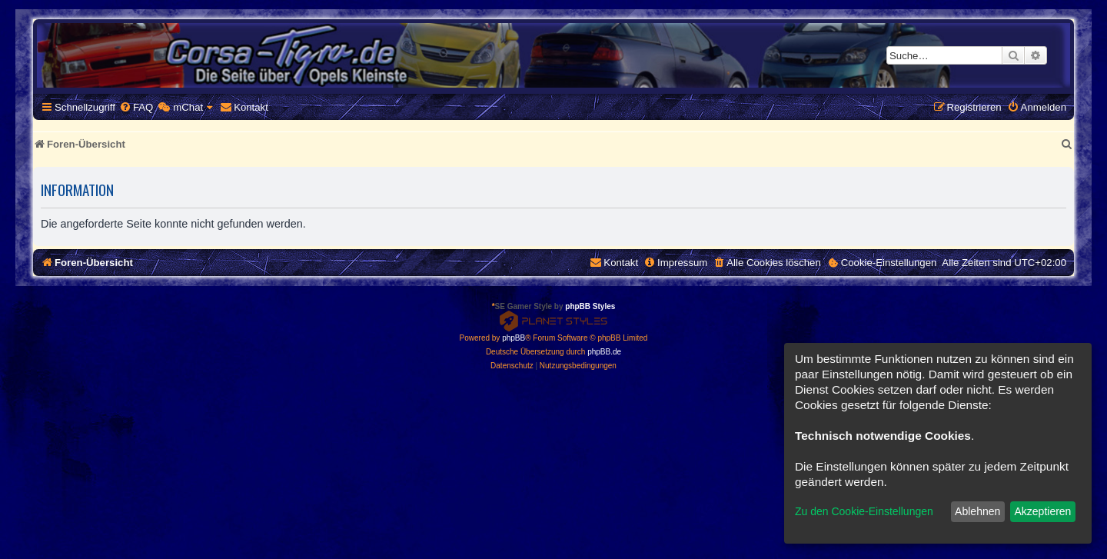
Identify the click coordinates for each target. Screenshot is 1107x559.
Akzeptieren (1042, 511)
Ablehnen (977, 511)
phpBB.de (604, 352)
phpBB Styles (590, 306)
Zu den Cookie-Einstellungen (864, 511)
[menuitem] (136, 107)
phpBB (513, 338)
